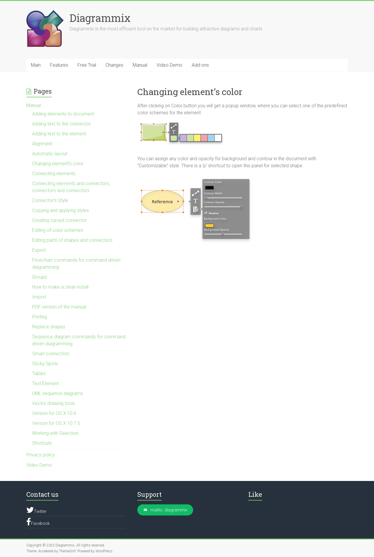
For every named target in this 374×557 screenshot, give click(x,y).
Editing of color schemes (57, 230)
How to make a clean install (60, 287)
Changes (114, 65)
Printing (39, 317)
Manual (140, 65)
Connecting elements (53, 173)
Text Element (45, 383)
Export (39, 250)
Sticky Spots (45, 363)
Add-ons (200, 65)
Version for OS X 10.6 (54, 413)
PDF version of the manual (59, 307)
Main (36, 65)
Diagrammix (100, 18)
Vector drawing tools (53, 403)
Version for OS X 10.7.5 (56, 423)
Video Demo (169, 65)
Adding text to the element (59, 134)
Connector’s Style (50, 200)
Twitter (36, 510)
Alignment (42, 143)
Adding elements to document (63, 114)
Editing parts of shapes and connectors (72, 240)
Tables (39, 373)
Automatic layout (49, 153)
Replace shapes (48, 327)
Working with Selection (55, 433)
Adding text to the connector (61, 124)
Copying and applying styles (60, 210)
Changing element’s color (58, 163)
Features (59, 65)
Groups (39, 277)
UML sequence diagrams (57, 393)
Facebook (38, 522)
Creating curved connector (59, 220)
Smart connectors (51, 353)
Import (39, 297)
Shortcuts (42, 443)
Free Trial (86, 65)
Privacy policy (40, 455)
